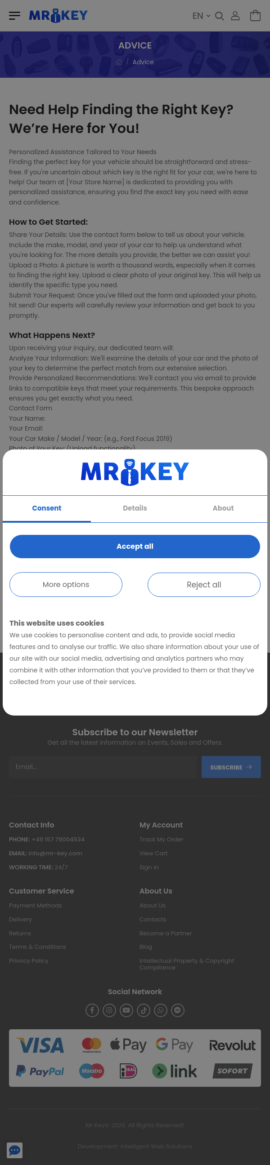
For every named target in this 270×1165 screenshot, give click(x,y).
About (223, 508)
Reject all (204, 584)
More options (66, 584)
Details (135, 508)
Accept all (135, 546)
